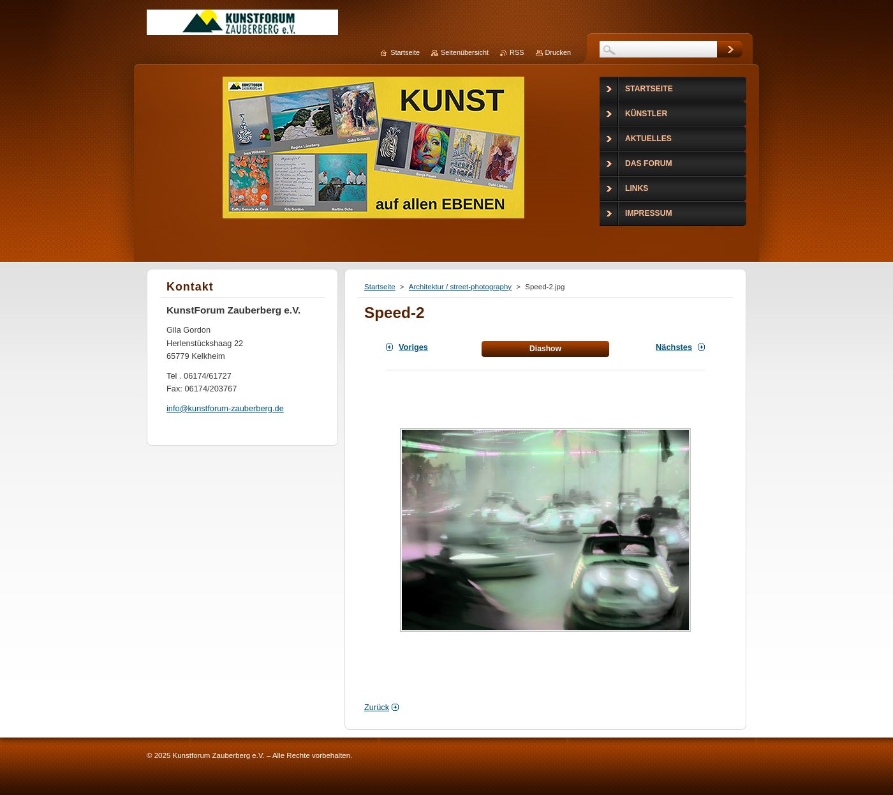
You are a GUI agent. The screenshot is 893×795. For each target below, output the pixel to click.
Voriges (413, 347)
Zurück (376, 707)
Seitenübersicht (465, 52)
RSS (517, 52)
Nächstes (674, 347)
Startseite (379, 287)
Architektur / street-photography (460, 287)
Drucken (558, 52)
